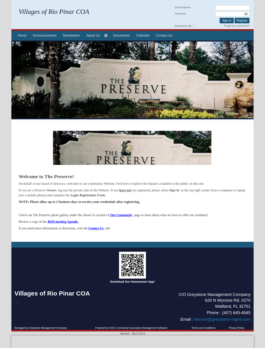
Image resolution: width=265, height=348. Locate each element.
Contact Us (164, 35)
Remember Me (183, 26)
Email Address (183, 7)
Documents (121, 35)
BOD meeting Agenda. (63, 221)
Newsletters (71, 35)
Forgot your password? (236, 25)
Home (22, 35)
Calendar (143, 35)
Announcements (45, 35)
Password (180, 13)
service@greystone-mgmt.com (222, 319)
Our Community (121, 215)
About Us (93, 35)
